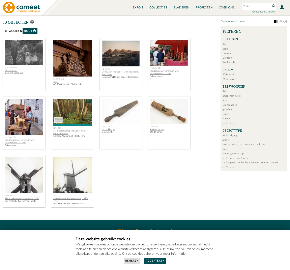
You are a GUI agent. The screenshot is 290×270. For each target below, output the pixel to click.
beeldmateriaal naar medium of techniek (244, 144)
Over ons (227, 7)
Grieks (226, 114)
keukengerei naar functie (236, 158)
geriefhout (228, 109)
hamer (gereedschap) (233, 153)
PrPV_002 (57, 196)
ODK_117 (154, 126)
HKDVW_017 (155, 68)
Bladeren (181, 7)
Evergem (227, 53)
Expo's (138, 7)
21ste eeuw (229, 79)
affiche (226, 140)
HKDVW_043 (10, 137)
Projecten (204, 7)
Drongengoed (230, 105)
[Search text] (256, 6)
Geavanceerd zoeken (264, 11)
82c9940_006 (58, 79)
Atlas (55, 82)
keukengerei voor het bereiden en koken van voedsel (250, 162)
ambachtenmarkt (231, 96)
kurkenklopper (108, 129)
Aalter (226, 44)
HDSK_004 (106, 69)
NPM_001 (57, 128)
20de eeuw (228, 74)
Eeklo (225, 49)
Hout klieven (11, 70)
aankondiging (230, 135)
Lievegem (227, 58)
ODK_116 (106, 126)
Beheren (132, 261)
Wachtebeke (229, 62)
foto (225, 149)
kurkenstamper (157, 129)
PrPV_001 (9, 196)
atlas (225, 100)
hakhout (227, 118)
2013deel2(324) (11, 67)
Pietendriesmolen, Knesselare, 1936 (22, 198)
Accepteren (155, 261)
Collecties (158, 7)
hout (30, 30)
